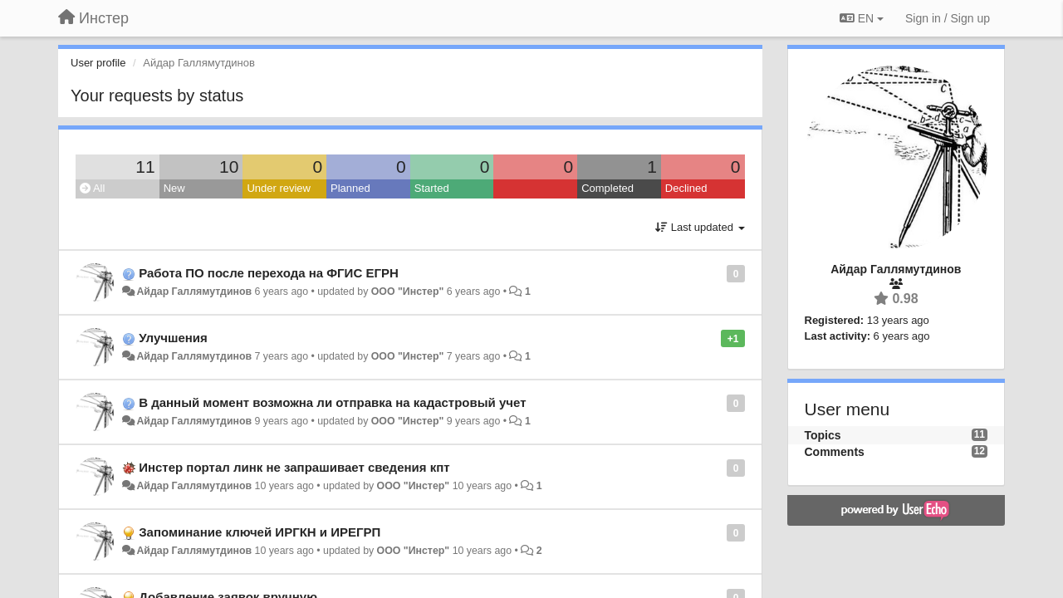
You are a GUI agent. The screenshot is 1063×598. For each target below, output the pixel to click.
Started (431, 188)
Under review (279, 188)
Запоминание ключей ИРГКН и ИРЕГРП (259, 532)
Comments (835, 451)
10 (228, 166)
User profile (98, 62)
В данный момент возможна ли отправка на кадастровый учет (332, 402)
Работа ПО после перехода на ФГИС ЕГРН (269, 273)
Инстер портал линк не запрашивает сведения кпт (294, 467)
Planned (350, 188)
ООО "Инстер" (407, 291)
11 (144, 166)
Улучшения (173, 338)
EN (862, 18)
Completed (607, 188)
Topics (823, 435)
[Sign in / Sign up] (948, 18)
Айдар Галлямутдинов (194, 291)
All (92, 188)
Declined (686, 188)
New (174, 188)
